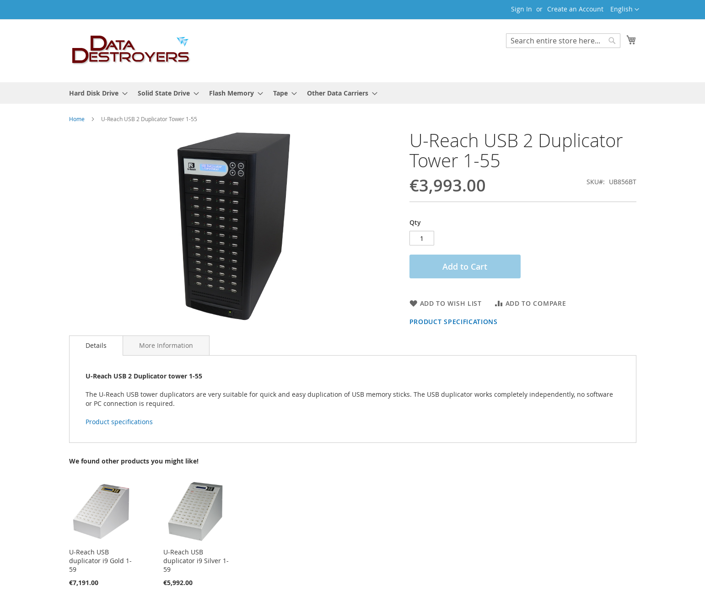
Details (96, 345)
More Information (166, 345)
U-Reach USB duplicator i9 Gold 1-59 (100, 561)
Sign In (521, 9)
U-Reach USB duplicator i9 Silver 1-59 (196, 561)
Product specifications (453, 321)
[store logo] (131, 50)
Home (77, 118)
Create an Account (575, 9)
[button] (624, 10)
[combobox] (563, 40)
